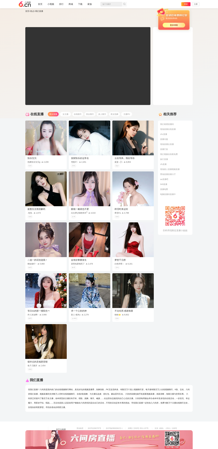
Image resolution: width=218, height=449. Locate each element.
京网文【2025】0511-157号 (138, 428)
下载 (80, 4)
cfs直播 (163, 164)
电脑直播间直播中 (168, 194)
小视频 (50, 5)
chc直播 (163, 134)
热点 (32, 11)
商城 (71, 5)
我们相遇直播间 (167, 124)
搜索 (124, 4)
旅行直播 (164, 159)
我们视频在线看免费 (169, 154)
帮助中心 (60, 441)
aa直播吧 (164, 179)
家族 (89, 5)
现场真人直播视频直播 (170, 169)
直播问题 (164, 139)
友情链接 (60, 433)
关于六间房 (61, 429)
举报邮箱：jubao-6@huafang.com (140, 436)
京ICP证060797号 (94, 428)
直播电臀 (164, 189)
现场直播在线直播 (168, 129)
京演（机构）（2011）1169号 (166, 428)
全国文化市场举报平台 (114, 436)
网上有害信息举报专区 (163, 432)
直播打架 (164, 149)
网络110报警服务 (83, 436)
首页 (40, 5)
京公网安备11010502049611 (138, 432)
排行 (61, 4)
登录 (186, 4)
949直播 (163, 184)
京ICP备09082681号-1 (114, 428)
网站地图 (60, 437)
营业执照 (80, 428)
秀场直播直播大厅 (168, 174)
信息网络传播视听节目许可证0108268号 (91, 432)
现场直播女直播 (167, 144)
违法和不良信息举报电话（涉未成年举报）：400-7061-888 (98, 440)
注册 (196, 4)
